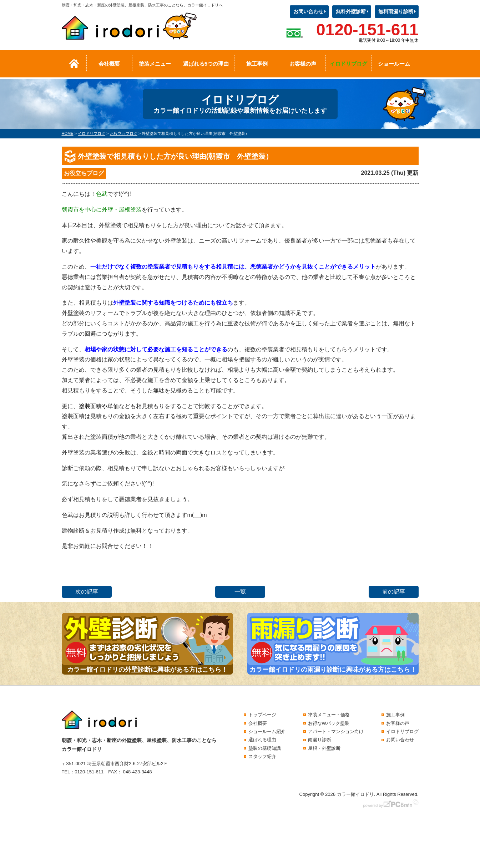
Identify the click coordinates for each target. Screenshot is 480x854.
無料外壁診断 (351, 11)
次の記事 (86, 592)
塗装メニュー (155, 64)
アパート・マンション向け (336, 731)
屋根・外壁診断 (324, 748)
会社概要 (109, 64)
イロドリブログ (348, 64)
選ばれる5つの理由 (206, 64)
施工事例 (257, 64)
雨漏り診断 (319, 739)
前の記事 (393, 592)
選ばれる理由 (262, 739)
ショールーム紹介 (267, 731)
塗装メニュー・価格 (329, 714)
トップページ (262, 714)
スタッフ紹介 (262, 756)
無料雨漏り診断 (395, 11)
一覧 (240, 592)
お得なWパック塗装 (328, 723)
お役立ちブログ (84, 173)
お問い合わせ (308, 11)
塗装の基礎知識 (264, 748)
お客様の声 (302, 64)
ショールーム (394, 64)
